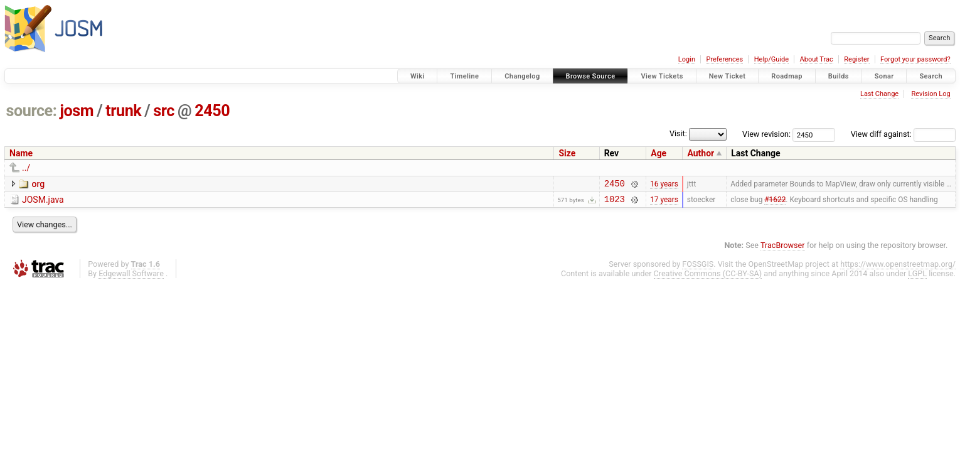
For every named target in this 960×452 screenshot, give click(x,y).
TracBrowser (782, 249)
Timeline (464, 76)
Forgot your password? (915, 59)
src (163, 111)
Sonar (884, 76)
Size (566, 153)
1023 (614, 202)
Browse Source (591, 76)
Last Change (879, 94)
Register (856, 59)
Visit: (678, 133)
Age (658, 153)
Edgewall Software (131, 277)
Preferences (724, 59)
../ (26, 168)
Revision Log (930, 94)
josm (76, 111)
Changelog (522, 76)
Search (930, 76)
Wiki (417, 76)
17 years (664, 202)
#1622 (775, 202)
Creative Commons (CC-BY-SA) (708, 277)
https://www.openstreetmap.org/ (898, 267)
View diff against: (903, 134)
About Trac (816, 59)
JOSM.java (43, 201)
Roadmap (787, 76)
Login (686, 59)
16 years (664, 184)
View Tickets (662, 76)
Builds (838, 76)
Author (700, 153)
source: (31, 111)
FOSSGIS (697, 267)
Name (21, 153)
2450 (212, 111)
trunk (123, 111)
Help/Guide (771, 59)
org (38, 184)
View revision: (766, 134)
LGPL (917, 277)
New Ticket (727, 76)
